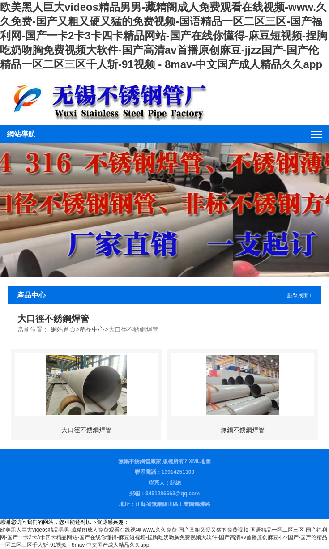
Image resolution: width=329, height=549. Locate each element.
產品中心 (91, 329)
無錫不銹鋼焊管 (243, 430)
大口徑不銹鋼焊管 (86, 430)
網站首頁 (63, 329)
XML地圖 (200, 461)
